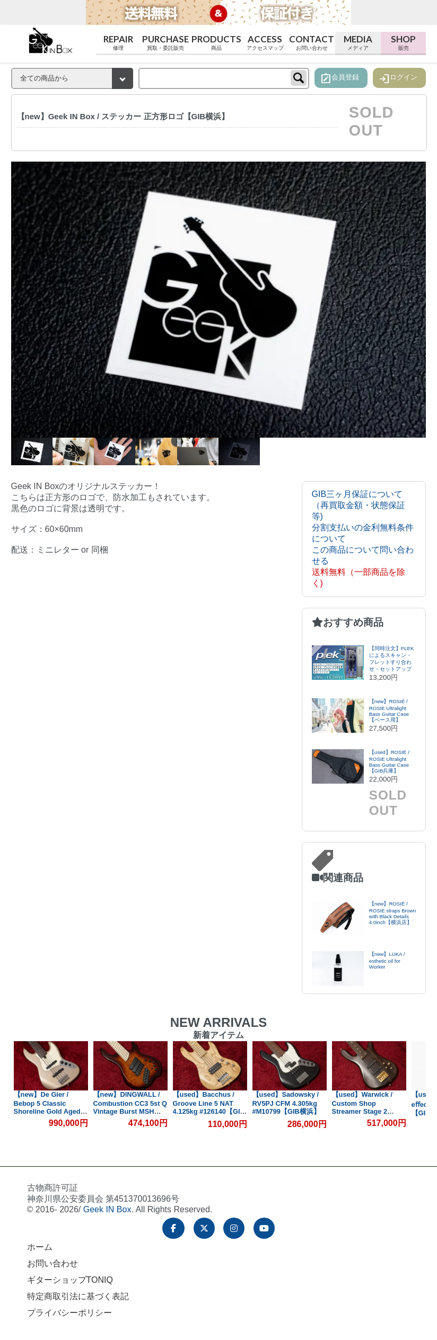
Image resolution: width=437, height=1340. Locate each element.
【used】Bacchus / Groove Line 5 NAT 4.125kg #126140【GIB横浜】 (209, 1107)
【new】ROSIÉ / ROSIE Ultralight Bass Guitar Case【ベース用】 (389, 710)
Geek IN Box (107, 1209)
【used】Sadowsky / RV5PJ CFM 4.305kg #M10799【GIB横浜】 (286, 1102)
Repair (119, 42)
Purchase (165, 42)
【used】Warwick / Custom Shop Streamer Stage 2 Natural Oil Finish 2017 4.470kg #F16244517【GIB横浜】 (368, 1114)
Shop (403, 42)
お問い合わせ (52, 1263)
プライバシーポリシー (69, 1312)
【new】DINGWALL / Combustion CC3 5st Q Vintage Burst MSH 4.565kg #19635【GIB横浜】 (130, 1111)
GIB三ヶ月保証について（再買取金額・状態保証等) (358, 505)
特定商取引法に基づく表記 (78, 1296)
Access (265, 42)
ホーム (40, 1247)
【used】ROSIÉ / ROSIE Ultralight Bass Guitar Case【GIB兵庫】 (389, 761)
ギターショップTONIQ (70, 1279)
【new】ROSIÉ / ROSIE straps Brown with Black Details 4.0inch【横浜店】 (392, 913)
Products (216, 42)
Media (358, 42)
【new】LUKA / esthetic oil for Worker (387, 960)
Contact (312, 42)
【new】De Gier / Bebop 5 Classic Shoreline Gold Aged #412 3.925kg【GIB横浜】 (48, 1111)
